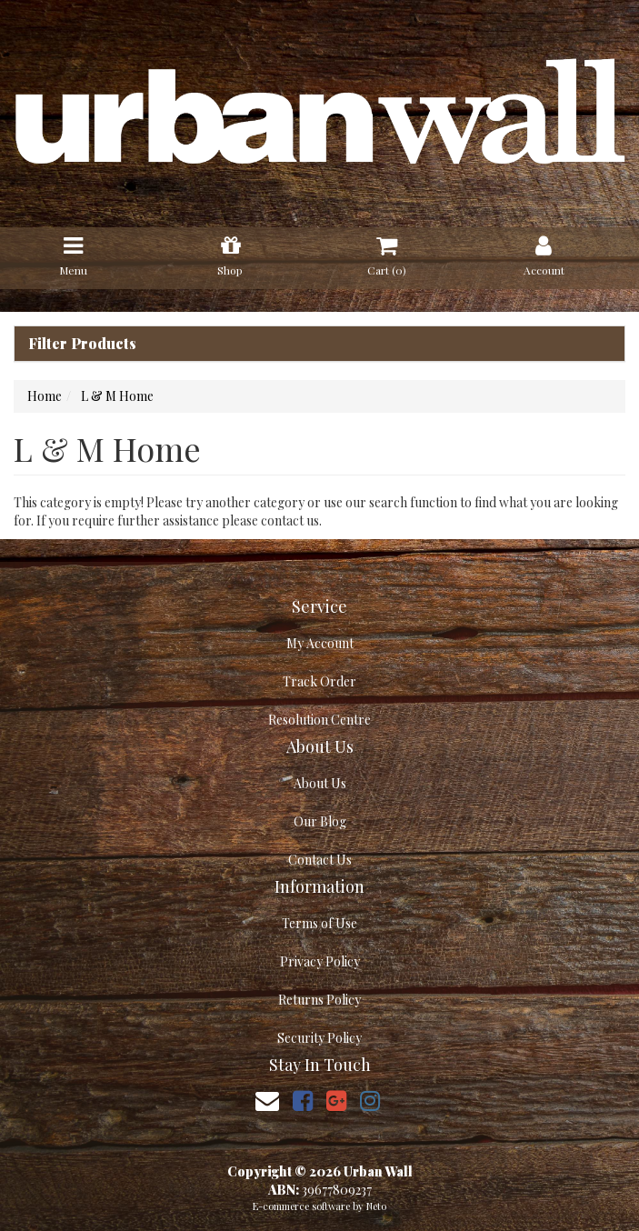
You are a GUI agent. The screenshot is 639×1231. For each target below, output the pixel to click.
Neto (376, 1206)
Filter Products (82, 343)
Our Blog (320, 821)
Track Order (319, 681)
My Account (320, 643)
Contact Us (320, 859)
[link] (303, 1100)
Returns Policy (319, 999)
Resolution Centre (319, 719)
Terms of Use (319, 923)
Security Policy (319, 1037)
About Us (320, 783)
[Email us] (267, 1100)
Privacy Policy (320, 961)
